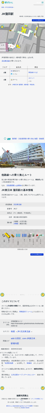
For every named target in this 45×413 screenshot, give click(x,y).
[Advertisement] (22, 113)
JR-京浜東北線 (9, 7)
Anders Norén (25, 408)
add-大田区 (16, 338)
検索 (3, 7)
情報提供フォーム (25, 311)
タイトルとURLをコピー (38, 20)
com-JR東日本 (28, 338)
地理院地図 (9, 363)
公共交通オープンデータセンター (23, 375)
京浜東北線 (6, 61)
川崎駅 (16, 223)
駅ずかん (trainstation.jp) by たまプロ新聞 (19, 406)
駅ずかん (9, 2)
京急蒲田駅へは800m (14, 185)
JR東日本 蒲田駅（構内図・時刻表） (24, 84)
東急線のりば (33, 72)
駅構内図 (15, 343)
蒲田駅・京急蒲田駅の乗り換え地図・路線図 (28, 138)
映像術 (29, 363)
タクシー (31, 78)
